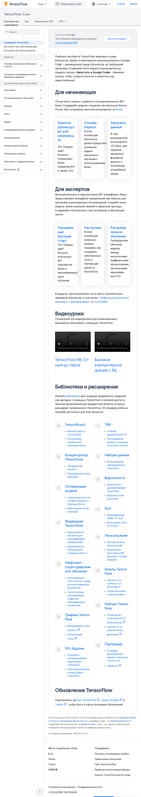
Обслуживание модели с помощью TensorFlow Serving (117, 442)
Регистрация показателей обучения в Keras (76, 442)
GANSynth (112, 666)
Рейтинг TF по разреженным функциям (115, 631)
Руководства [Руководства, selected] (11, 21)
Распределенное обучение (118, 232)
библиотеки (73, 396)
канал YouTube (110, 700)
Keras (119, 109)
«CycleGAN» (101, 301)
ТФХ (108, 425)
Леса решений (116, 536)
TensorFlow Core (17, 14)
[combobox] (75, 4)
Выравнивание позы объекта (78, 628)
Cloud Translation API (66, 42)
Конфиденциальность (90, 787)
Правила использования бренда (112, 769)
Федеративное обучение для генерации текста (77, 549)
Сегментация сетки (74, 636)
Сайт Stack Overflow (105, 764)
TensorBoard (75, 425)
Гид (27, 21)
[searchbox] (22, 32)
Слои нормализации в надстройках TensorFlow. (78, 672)
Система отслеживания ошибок (112, 753)
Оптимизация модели (75, 489)
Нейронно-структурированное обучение (78, 567)
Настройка (92, 228)
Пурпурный (113, 644)
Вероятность (115, 478)
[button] (19, 65)
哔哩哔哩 (53, 769)
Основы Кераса (90, 125)
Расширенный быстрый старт (66, 234)
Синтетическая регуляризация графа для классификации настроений (76, 599)
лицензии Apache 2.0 (120, 721)
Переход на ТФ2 (44, 21)
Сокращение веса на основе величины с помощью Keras (78, 500)
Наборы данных (117, 455)
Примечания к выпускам (108, 759)
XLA (108, 508)
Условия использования (61, 787)
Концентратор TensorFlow (76, 457)
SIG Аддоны (74, 648)
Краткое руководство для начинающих (66, 131)
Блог (50, 753)
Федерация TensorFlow (74, 523)
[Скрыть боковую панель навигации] (39, 791)
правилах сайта (88, 724)
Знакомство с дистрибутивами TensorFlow (116, 487)
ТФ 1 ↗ (62, 21)
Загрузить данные (118, 125)
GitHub (126, 3)
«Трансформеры (79, 301)
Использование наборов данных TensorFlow (116, 465)
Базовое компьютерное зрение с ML (108, 365)
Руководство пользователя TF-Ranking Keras (116, 619)
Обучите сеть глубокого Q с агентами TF (114, 583)
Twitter (59, 704)
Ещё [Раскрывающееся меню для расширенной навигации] (40, 3)
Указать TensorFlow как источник (113, 775)
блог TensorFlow (86, 700)
